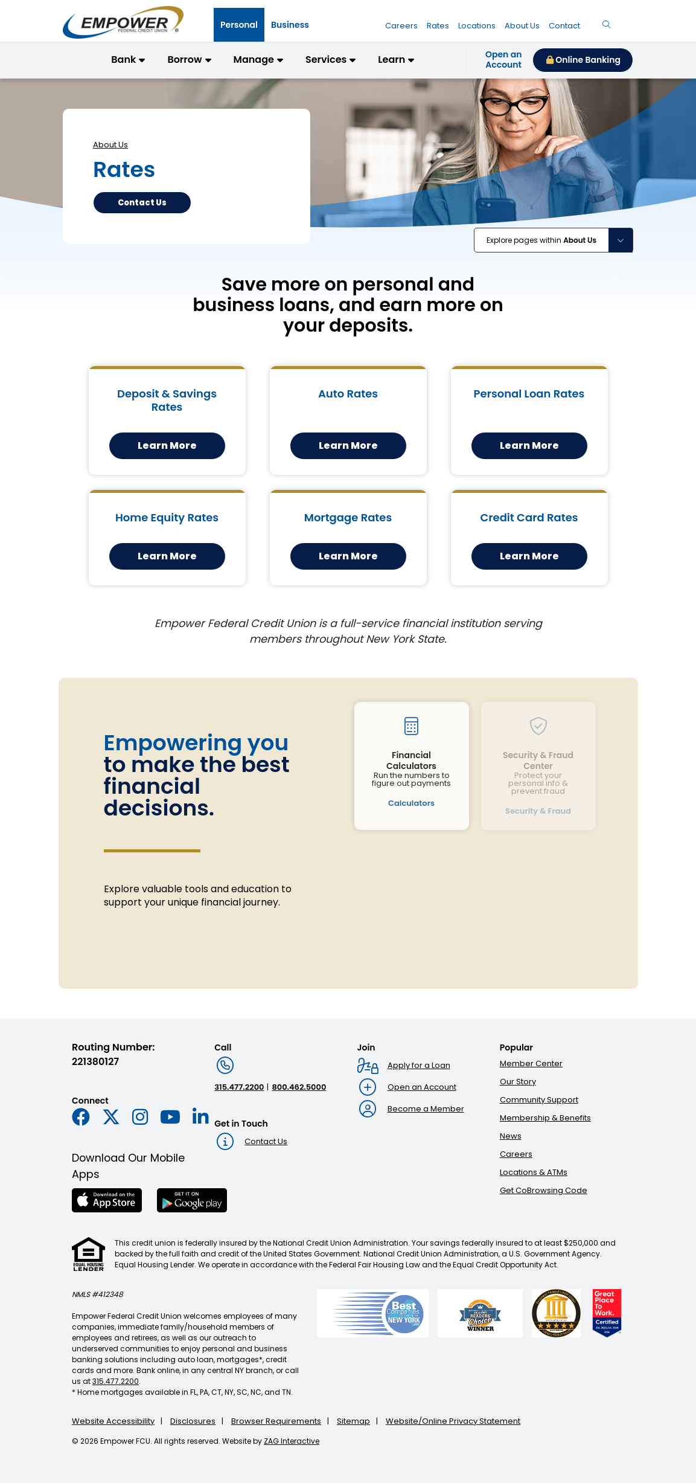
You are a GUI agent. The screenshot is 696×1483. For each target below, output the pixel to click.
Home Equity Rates (167, 517)
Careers (516, 1154)
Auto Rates (348, 393)
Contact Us (265, 1141)
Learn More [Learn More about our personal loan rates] (529, 445)
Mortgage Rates (348, 517)
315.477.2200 (239, 1087)
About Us (110, 144)
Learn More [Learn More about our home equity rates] (167, 556)
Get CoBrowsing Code (543, 1190)
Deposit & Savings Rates (167, 400)
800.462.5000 (299, 1087)
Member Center (531, 1063)
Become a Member (426, 1109)
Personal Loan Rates (529, 393)
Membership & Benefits (545, 1118)
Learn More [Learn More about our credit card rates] (529, 556)
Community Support (539, 1099)
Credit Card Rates (529, 517)
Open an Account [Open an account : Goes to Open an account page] (422, 1087)
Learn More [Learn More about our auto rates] (348, 445)
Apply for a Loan (419, 1065)
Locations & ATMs (533, 1172)
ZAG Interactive (291, 1441)
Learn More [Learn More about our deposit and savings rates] (167, 445)
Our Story (518, 1081)
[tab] (239, 25)
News (511, 1136)
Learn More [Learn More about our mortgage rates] (348, 556)
